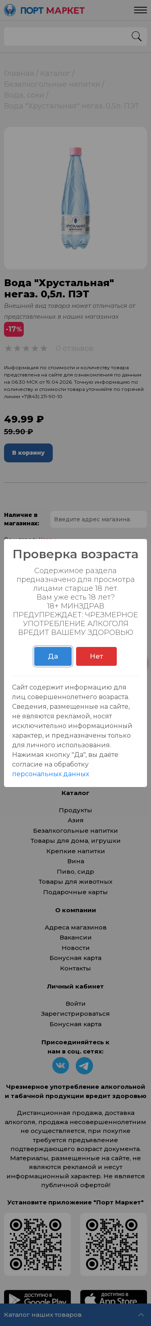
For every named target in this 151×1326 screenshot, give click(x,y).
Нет (96, 656)
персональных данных (50, 774)
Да (53, 656)
